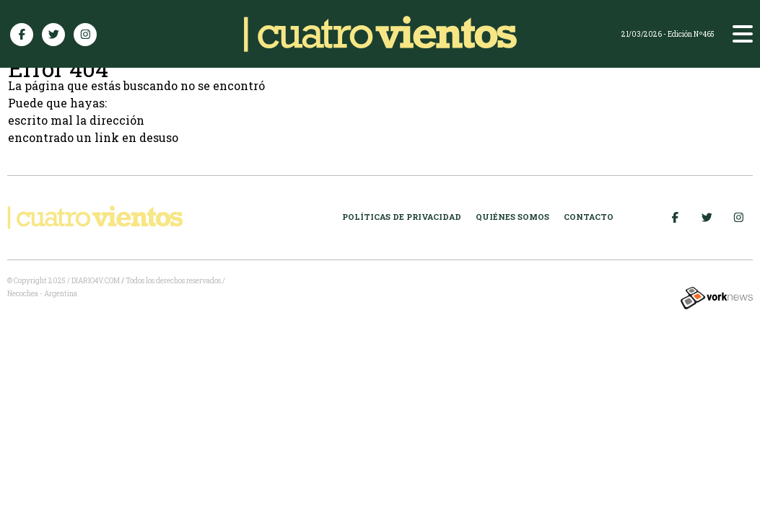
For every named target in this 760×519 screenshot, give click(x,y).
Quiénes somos (512, 216)
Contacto (588, 216)
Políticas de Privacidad (401, 216)
